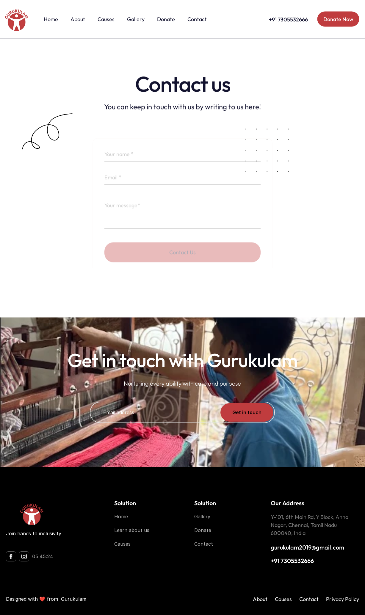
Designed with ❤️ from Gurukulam (46, 599)
